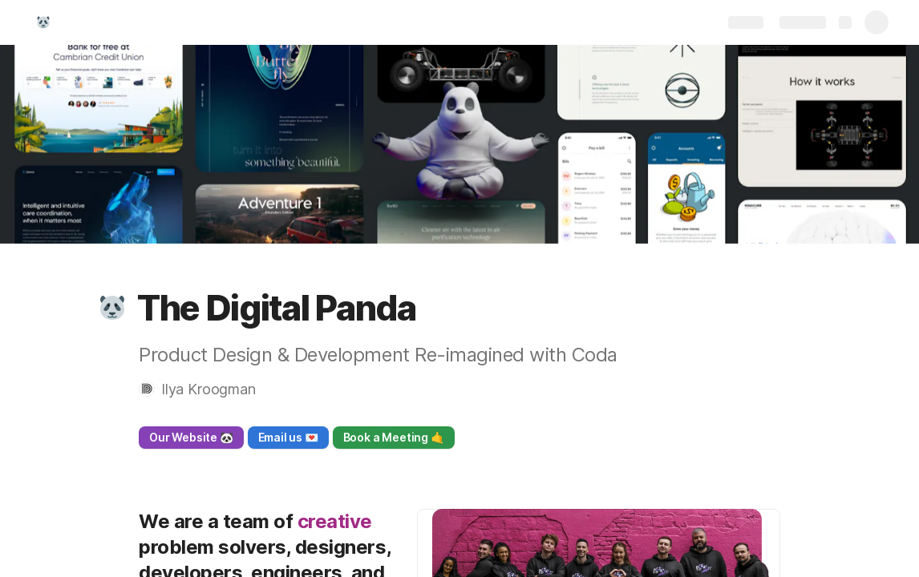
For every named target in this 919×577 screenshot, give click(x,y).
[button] (112, 307)
